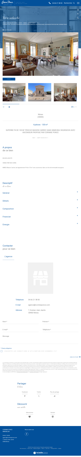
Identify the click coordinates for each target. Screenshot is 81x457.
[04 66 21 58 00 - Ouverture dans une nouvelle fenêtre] (50, 3)
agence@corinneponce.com (39, 305)
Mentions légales (36, 449)
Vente (20, 23)
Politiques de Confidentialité (22, 371)
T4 (37, 23)
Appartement (32, 23)
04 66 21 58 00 (57, 3)
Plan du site (29, 449)
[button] (9, 107)
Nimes (25, 23)
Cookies (59, 449)
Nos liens (48, 449)
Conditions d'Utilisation (34, 371)
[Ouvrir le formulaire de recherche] (69, 3)
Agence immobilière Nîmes (10, 23)
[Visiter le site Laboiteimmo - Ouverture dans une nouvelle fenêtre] (40, 453)
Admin (43, 449)
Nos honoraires (23, 449)
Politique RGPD (54, 449)
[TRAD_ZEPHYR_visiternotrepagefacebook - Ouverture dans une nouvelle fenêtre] (26, 435)
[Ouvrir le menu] (78, 3)
